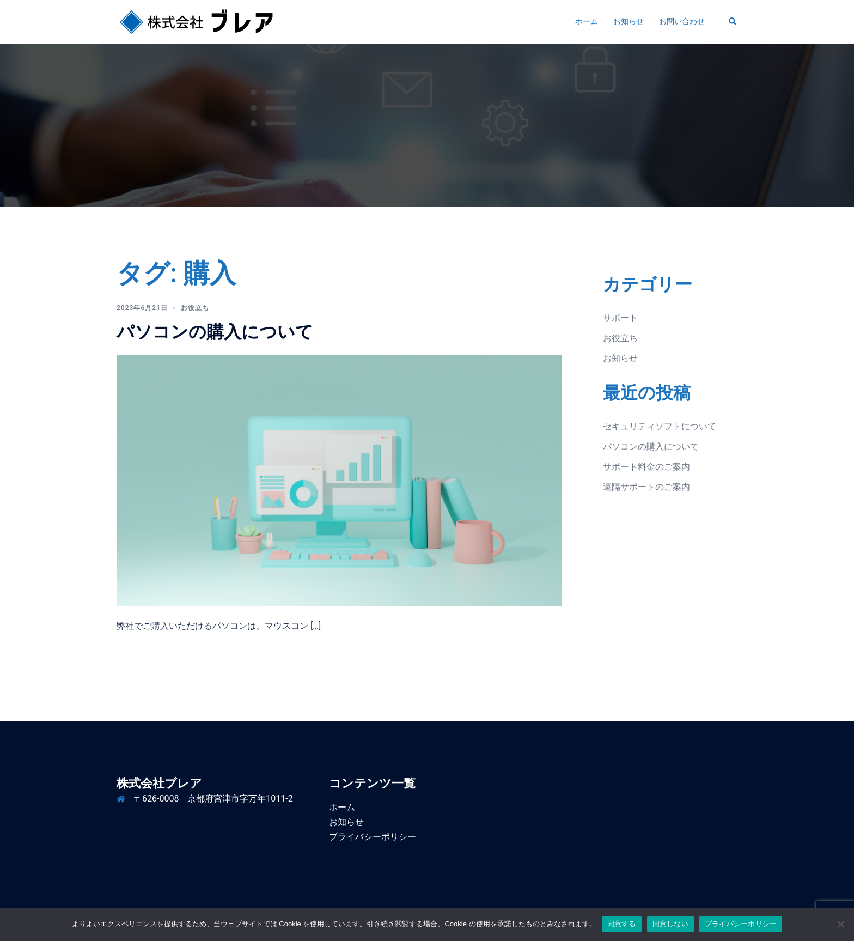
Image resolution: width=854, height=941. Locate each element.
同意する (621, 924)
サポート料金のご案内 (646, 467)
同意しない (670, 924)
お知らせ (628, 21)
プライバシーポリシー (372, 836)
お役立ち (195, 308)
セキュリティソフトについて (659, 426)
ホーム (586, 21)
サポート (620, 318)
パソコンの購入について (215, 331)
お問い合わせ (682, 21)
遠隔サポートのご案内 (646, 487)
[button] (733, 21)
